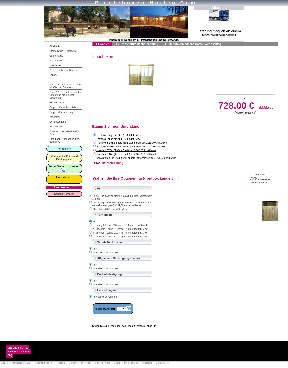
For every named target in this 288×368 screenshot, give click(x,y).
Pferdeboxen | (131, 363)
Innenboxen (55, 65)
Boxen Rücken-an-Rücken (63, 70)
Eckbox (53, 75)
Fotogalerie (64, 148)
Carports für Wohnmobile (62, 107)
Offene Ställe (56, 55)
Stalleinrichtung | (103, 363)
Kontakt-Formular (64, 194)
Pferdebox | (87, 363)
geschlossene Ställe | (21, 363)
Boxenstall (54, 117)
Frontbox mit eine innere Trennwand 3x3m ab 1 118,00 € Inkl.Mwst (131, 142)
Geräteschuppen (58, 121)
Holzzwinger (55, 126)
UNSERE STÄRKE (17, 347)
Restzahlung (63, 177)
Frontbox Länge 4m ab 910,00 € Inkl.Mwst (118, 139)
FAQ (9, 355)
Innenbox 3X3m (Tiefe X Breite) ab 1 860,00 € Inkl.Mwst (126, 150)
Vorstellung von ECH (18, 351)
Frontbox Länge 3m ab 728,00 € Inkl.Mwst (118, 135)
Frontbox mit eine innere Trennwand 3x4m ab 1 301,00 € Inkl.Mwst (131, 146)
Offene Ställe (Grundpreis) (63, 51)
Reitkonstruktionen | (44, 363)
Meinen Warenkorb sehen (63, 168)
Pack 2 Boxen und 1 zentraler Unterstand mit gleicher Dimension (65, 95)
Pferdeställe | (147, 363)
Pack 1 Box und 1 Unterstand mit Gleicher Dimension (65, 86)
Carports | (74, 363)
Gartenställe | (162, 363)
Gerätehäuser (56, 102)
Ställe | (4, 363)
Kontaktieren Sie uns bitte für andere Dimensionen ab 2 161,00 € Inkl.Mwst (136, 158)
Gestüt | (118, 363)
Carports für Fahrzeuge (61, 112)
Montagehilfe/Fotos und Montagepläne (64, 158)
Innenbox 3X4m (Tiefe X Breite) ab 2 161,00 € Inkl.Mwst (126, 154)
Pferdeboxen (56, 60)
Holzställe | (61, 363)
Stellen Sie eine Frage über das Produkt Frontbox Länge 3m (124, 326)
